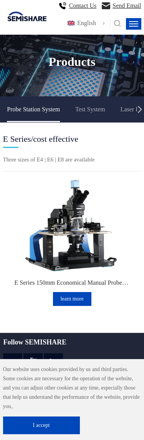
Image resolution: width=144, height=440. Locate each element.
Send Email (127, 5)
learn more (71, 299)
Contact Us (83, 5)
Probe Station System (33, 109)
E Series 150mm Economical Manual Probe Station (72, 282)
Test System (90, 109)
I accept (41, 425)
